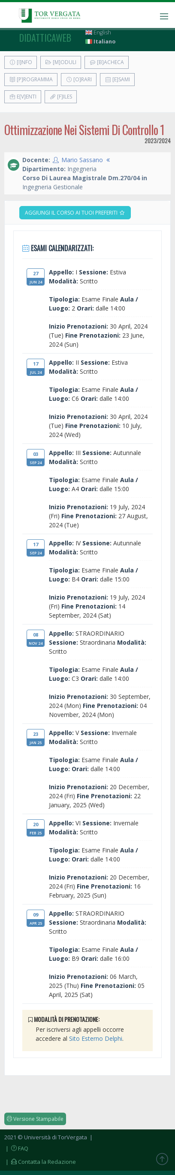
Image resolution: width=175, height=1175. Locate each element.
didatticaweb (45, 37)
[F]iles (60, 96)
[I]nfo (20, 62)
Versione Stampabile (35, 1119)
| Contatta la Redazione (40, 1162)
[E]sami (117, 79)
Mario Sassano (82, 160)
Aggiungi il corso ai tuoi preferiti (75, 212)
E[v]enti (22, 96)
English (98, 32)
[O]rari (79, 79)
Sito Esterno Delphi (95, 1038)
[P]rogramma (31, 79)
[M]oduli (60, 62)
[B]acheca (106, 62)
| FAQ (16, 1148)
